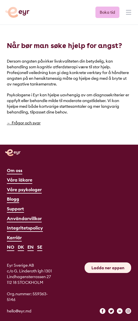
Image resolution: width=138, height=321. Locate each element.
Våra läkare (19, 180)
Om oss (14, 170)
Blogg (13, 199)
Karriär (14, 237)
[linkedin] (120, 311)
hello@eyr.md (19, 311)
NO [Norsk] (10, 247)
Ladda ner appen (107, 267)
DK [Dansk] (21, 247)
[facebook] (103, 311)
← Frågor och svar (24, 122)
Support (15, 209)
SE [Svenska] (39, 247)
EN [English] (30, 247)
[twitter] (111, 311)
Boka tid (107, 12)
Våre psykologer (24, 189)
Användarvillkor (24, 218)
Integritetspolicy (25, 228)
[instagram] (128, 311)
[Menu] (128, 14)
